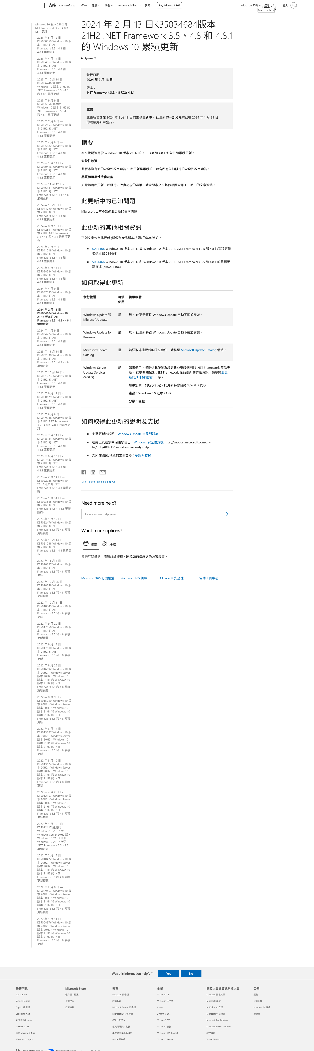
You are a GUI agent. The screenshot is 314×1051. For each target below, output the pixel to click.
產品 (94, 5)
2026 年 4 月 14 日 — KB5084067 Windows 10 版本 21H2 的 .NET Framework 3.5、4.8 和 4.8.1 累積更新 (54, 66)
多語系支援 (143, 455)
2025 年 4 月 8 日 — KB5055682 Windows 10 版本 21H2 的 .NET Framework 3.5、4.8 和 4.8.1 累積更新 (54, 150)
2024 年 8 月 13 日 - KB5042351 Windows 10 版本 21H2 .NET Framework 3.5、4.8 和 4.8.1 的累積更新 (54, 233)
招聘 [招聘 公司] (256, 994)
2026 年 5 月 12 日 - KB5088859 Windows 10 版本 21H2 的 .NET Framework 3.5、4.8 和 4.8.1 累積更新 (54, 45)
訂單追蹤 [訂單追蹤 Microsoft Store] (69, 1007)
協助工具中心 (208, 578)
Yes (168, 974)
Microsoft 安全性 (172, 578)
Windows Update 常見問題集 (138, 434)
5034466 (98, 262)
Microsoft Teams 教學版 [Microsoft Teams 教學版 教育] (124, 1007)
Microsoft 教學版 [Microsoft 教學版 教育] (120, 994)
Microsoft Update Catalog (198, 350)
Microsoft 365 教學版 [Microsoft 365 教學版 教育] (122, 1013)
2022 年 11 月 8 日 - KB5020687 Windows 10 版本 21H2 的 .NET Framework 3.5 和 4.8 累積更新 (54, 568)
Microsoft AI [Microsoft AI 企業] (163, 994)
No (191, 974)
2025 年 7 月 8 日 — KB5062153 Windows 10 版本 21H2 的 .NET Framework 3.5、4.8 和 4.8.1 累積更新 (54, 129)
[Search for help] (269, 5)
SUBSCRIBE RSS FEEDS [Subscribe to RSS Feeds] (100, 482)
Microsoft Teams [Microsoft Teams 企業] (165, 1039)
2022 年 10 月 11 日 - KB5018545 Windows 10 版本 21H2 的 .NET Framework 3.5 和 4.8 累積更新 (54, 610)
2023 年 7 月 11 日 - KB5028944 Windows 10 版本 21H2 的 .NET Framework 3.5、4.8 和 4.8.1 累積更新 (54, 442)
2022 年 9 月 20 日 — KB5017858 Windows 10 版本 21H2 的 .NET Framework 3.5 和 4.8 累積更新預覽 (54, 631)
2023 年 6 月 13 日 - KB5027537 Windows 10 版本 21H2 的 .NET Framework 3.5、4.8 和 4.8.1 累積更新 (54, 463)
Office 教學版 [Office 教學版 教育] (118, 1020)
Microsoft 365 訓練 (134, 578)
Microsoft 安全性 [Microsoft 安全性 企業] (165, 1000)
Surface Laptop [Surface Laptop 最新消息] (23, 1000)
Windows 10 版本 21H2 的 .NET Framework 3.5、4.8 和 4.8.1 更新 (52, 28)
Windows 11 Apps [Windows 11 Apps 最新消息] (24, 1039)
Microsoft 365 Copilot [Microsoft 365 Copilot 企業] (167, 1032)
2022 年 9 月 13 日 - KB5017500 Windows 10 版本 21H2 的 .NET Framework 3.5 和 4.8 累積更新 (54, 652)
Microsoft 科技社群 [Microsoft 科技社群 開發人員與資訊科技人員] (215, 1013)
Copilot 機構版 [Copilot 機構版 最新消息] (23, 1007)
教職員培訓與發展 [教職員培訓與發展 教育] (121, 1026)
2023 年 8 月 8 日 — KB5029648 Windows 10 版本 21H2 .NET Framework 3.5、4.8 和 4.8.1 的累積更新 (54, 422)
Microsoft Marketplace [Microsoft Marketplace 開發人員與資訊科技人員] (217, 1020)
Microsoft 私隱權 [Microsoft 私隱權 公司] (262, 1007)
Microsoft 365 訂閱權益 (97, 578)
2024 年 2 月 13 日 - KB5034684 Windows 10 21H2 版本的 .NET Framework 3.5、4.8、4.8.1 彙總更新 (54, 317)
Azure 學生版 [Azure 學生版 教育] (118, 1039)
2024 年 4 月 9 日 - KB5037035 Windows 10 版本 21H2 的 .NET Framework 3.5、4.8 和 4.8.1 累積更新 (54, 296)
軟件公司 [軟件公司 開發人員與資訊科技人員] (210, 1032)
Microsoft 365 (67, 5)
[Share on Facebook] (84, 471)
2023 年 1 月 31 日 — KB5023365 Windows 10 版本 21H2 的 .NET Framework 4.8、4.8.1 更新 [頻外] (54, 505)
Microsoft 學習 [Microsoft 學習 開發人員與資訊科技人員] (213, 1000)
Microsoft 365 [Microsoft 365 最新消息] (22, 1026)
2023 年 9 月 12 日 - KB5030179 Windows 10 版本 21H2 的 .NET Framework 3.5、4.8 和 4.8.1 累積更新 (54, 401)
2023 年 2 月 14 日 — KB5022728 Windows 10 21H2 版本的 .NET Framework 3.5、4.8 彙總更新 (54, 484)
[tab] (91, 544)
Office (83, 5)
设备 (107, 5)
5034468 (98, 248)
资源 (147, 5)
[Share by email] (101, 471)
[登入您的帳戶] (289, 5)
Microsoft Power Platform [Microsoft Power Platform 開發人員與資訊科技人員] (218, 1026)
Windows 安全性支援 (149, 442)
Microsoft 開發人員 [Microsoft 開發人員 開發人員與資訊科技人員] (215, 994)
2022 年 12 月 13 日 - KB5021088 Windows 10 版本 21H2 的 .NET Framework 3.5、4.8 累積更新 (54, 547)
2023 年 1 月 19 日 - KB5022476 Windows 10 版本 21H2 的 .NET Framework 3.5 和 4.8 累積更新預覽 (54, 526)
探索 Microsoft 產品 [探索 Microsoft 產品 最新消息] (25, 1032)
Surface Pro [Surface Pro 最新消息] (21, 994)
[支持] (52, 5)
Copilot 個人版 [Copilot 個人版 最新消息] (23, 1013)
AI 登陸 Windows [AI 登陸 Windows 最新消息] (24, 1020)
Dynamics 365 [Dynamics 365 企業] (164, 1013)
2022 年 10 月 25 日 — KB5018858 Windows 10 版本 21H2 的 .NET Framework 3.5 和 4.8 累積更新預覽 (54, 589)
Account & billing (127, 5)
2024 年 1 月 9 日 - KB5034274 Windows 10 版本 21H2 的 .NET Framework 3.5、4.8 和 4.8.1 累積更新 (54, 338)
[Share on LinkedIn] (91, 471)
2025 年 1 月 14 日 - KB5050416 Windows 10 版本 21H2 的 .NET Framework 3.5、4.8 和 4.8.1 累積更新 (54, 170)
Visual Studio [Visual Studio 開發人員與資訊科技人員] (212, 1039)
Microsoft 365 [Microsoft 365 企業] (163, 1020)
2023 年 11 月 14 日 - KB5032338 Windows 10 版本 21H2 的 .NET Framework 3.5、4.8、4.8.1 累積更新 (54, 359)
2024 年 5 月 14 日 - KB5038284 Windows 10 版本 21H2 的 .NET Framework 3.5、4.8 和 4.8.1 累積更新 (54, 275)
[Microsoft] (29, 5)
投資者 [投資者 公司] (257, 1013)
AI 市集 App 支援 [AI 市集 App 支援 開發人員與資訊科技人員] (214, 1007)
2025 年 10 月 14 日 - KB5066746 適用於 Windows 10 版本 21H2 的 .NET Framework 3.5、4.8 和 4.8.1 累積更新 (53, 87)
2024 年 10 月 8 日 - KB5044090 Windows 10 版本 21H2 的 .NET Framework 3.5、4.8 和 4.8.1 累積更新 (54, 212)
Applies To (90, 58)
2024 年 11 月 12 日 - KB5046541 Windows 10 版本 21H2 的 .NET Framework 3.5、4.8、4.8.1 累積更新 (54, 191)
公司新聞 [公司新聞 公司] (258, 1000)
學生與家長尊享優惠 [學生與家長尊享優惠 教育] (122, 1032)
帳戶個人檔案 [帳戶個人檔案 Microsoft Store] (71, 994)
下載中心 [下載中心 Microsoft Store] (69, 1000)
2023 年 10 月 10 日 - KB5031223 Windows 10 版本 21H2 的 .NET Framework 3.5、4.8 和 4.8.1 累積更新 (54, 380)
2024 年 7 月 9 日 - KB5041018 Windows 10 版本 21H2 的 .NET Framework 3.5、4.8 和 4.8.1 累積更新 (54, 254)
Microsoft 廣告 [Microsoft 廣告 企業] (164, 1026)
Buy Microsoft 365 (169, 5)
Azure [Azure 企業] (160, 1007)
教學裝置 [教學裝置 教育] (116, 1000)
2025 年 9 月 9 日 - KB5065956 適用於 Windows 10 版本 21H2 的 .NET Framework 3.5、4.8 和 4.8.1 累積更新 (53, 108)
